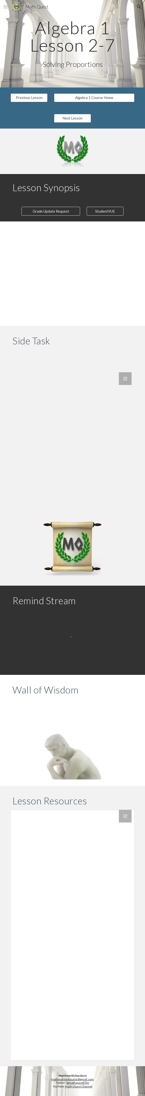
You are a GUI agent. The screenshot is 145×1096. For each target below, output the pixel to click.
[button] (6, 6)
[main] (72, 36)
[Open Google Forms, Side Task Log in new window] (125, 378)
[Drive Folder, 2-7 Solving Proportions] (72, 935)
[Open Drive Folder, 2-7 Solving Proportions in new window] (125, 816)
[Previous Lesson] (29, 97)
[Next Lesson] (72, 118)
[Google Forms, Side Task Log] (72, 439)
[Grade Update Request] (51, 211)
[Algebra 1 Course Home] (94, 97)
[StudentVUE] (105, 211)
